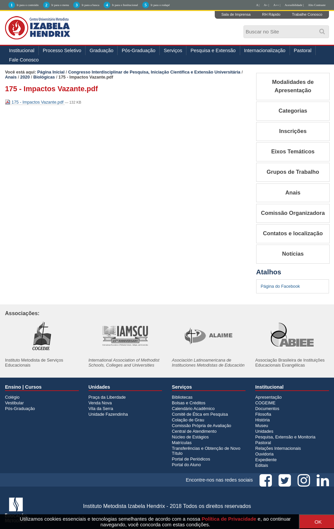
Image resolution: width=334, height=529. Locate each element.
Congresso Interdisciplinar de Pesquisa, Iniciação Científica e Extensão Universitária (154, 72)
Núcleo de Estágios (190, 436)
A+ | (266, 5)
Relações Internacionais (278, 448)
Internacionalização (265, 50)
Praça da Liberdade (107, 397)
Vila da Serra (101, 408)
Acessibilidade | (294, 5)
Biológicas (44, 77)
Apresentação (268, 397)
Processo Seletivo (62, 50)
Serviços (173, 50)
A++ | (277, 5)
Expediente (266, 459)
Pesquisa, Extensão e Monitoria (285, 436)
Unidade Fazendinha (108, 414)
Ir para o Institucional (125, 5)
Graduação (101, 50)
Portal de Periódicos (191, 458)
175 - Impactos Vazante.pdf (35, 102)
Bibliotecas (182, 397)
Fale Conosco (24, 59)
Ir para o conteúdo (28, 5)
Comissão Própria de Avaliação (201, 425)
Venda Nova (100, 402)
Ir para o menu (60, 5)
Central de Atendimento (194, 431)
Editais (261, 465)
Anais (11, 77)
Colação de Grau (188, 419)
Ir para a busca (90, 5)
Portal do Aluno (186, 464)
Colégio (12, 397)
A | (258, 5)
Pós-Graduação (138, 50)
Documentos (267, 408)
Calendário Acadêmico (193, 408)
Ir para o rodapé (160, 5)
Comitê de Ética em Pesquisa (200, 414)
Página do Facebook (280, 286)
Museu (261, 425)
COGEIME (265, 402)
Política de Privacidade (229, 519)
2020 (25, 77)
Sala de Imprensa (236, 14)
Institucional (21, 50)
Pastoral (303, 50)
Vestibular (14, 402)
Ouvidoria (264, 453)
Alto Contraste (317, 5)
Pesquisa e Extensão (212, 50)
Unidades (264, 431)
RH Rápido (271, 14)
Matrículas (182, 442)
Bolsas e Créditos (188, 402)
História (262, 419)
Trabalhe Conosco (307, 14)
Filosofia (263, 414)
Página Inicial (51, 72)
